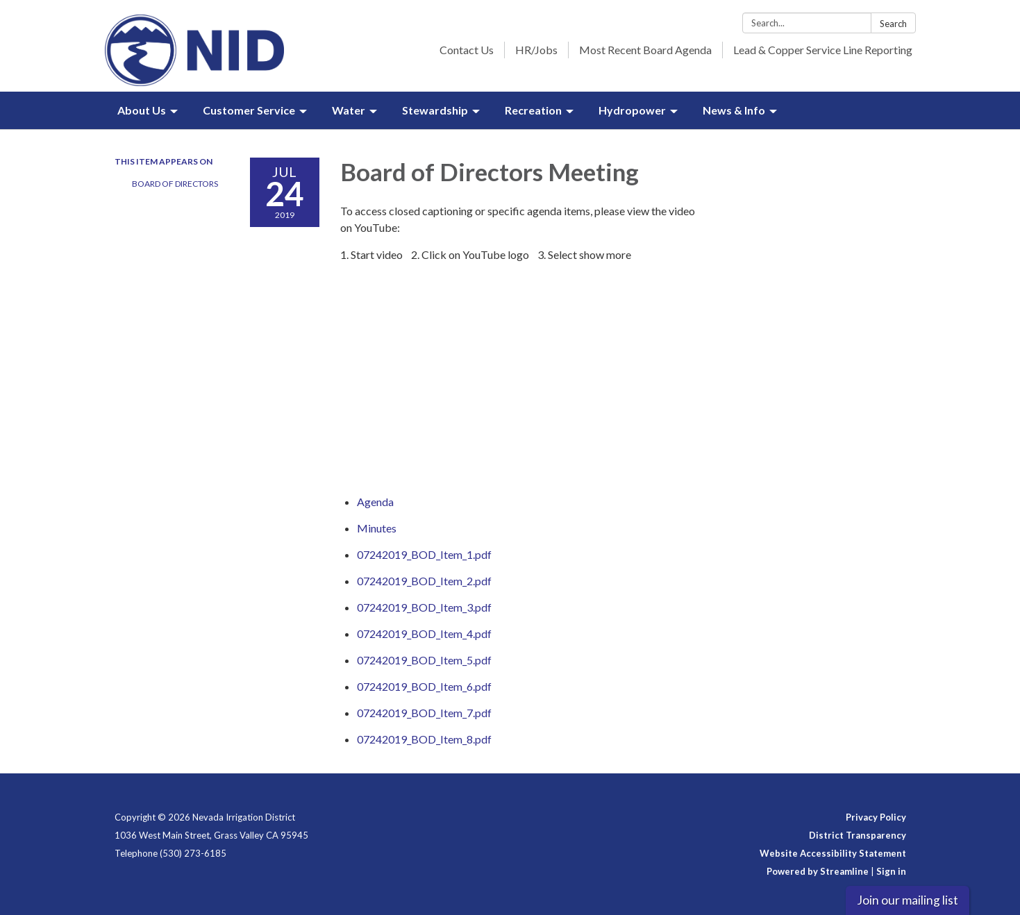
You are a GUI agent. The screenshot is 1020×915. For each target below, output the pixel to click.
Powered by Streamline (818, 871)
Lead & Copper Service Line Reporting (822, 49)
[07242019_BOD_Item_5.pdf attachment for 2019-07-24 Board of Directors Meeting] (424, 659)
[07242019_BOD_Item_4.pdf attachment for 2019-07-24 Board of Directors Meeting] (424, 633)
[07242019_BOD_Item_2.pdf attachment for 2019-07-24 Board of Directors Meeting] (424, 580)
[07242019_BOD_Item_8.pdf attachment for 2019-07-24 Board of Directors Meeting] (424, 739)
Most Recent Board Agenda (645, 49)
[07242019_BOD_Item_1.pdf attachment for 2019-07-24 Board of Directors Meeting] (424, 554)
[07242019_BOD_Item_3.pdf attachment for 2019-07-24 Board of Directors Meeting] (424, 607)
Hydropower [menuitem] (632, 110)
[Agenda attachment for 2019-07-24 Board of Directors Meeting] (375, 501)
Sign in (891, 871)
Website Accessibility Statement (833, 853)
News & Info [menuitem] (734, 110)
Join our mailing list (907, 900)
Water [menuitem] (348, 110)
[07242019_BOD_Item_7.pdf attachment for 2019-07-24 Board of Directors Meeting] (424, 712)
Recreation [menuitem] (533, 110)
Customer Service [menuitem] (249, 110)
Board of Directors (175, 183)
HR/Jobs (536, 49)
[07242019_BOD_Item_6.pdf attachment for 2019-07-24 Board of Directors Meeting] (424, 686)
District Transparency (857, 835)
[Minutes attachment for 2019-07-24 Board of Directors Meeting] (376, 528)
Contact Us (467, 49)
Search (893, 23)
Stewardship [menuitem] (435, 110)
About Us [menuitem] (141, 110)
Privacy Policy (876, 817)
